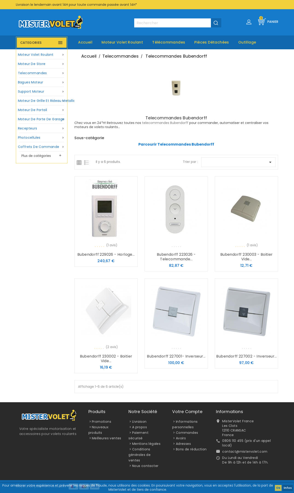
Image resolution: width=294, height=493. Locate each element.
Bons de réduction (191, 449)
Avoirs (181, 438)
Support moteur (41, 91)
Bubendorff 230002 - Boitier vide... (106, 359)
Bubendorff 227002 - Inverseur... (246, 356)
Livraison (139, 421)
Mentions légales (146, 443)
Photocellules (41, 137)
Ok (278, 488)
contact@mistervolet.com (244, 451)
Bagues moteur (41, 82)
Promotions (101, 421)
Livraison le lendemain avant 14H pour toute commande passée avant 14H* (76, 4)
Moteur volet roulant (122, 42)
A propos (139, 427)
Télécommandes (168, 42)
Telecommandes (41, 73)
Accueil (85, 42)
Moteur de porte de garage (41, 119)
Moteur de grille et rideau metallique (42, 100)
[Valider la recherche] (216, 22)
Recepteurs (41, 128)
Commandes (187, 432)
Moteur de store (41, 64)
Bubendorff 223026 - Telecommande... (176, 257)
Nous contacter (145, 466)
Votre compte (187, 411)
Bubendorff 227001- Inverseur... (176, 356)
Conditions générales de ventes (139, 455)
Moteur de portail (41, 110)
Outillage (247, 42)
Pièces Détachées (211, 42)
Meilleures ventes (106, 438)
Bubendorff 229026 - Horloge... (106, 254)
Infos (288, 488)
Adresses (183, 443)
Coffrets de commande (41, 146)
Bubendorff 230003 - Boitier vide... (246, 257)
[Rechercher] (177, 22)
